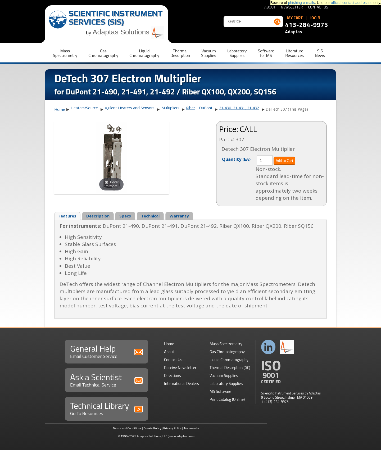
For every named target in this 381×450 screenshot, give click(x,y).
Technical (150, 216)
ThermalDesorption (180, 53)
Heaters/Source (84, 107)
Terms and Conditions (127, 428)
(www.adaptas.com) (181, 436)
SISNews (320, 53)
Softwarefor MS (266, 53)
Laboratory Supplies (226, 383)
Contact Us (318, 7)
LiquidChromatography (144, 53)
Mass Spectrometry (226, 344)
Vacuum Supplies (224, 375)
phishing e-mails (301, 3)
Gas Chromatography (227, 352)
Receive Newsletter (180, 368)
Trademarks (191, 428)
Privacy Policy (172, 428)
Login (315, 18)
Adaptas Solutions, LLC (152, 436)
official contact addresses (352, 3)
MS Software (220, 391)
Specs (125, 216)
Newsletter (292, 7)
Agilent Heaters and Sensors (130, 107)
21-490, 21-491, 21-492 (239, 107)
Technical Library (106, 408)
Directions (172, 375)
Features (67, 216)
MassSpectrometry (65, 53)
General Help (106, 351)
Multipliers (170, 107)
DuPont (205, 107)
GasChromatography (103, 53)
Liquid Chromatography (229, 360)
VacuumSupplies (208, 53)
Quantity (236, 159)
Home (59, 109)
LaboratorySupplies (237, 53)
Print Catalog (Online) (227, 399)
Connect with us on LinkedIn (268, 347)
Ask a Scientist (106, 379)
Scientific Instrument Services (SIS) (116, 17)
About (270, 7)
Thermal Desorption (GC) (230, 368)
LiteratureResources (294, 53)
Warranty (179, 216)
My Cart (295, 18)
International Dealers (181, 383)
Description (98, 216)
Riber (190, 107)
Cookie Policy (152, 428)
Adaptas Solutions (128, 32)
